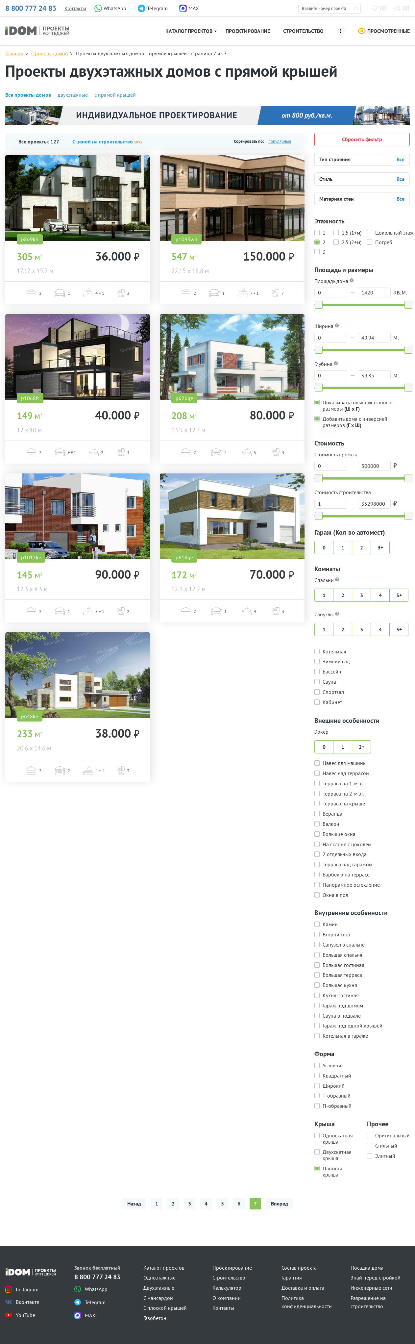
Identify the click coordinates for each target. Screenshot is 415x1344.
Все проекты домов (28, 94)
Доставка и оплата (302, 1287)
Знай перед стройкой (376, 1277)
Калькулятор (226, 1287)
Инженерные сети (371, 1287)
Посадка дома (367, 1267)
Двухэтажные (158, 1287)
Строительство (303, 31)
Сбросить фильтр (362, 139)
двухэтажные (73, 94)
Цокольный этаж (394, 232)
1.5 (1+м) (351, 232)
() (380, 8)
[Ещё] (340, 31)
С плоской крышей (165, 1308)
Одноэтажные (159, 1277)
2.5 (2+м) (351, 241)
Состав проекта (299, 1267)
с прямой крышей (115, 94)
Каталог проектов (188, 31)
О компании (226, 1298)
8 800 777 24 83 (30, 8)
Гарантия (291, 1277)
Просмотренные (384, 31)
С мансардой (158, 1298)
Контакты (75, 8)
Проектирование (248, 31)
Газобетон (154, 1318)
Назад (134, 1203)
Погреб (383, 241)
